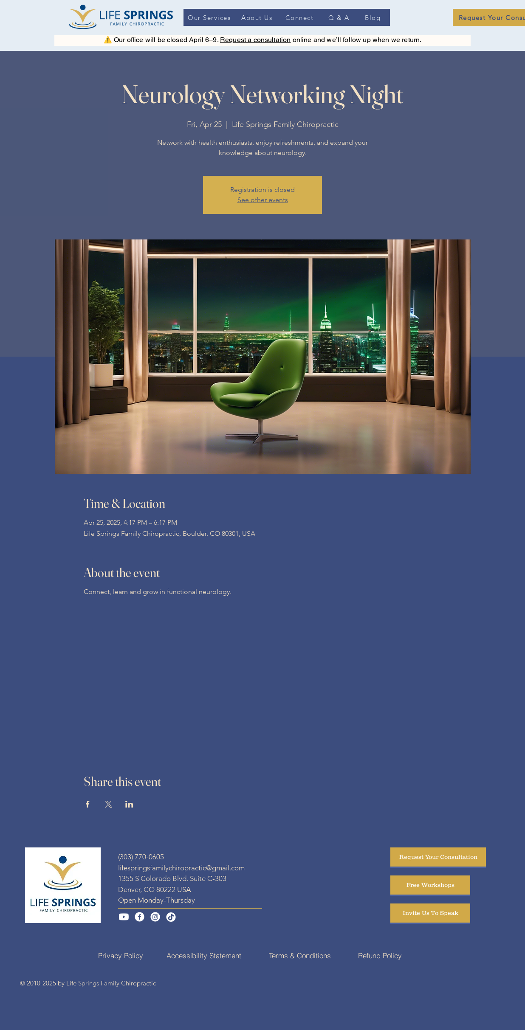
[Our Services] (210, 17)
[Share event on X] (108, 804)
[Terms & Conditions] (299, 955)
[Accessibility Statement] (204, 955)
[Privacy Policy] (120, 955)
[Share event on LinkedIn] (129, 804)
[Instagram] (155, 917)
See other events (262, 200)
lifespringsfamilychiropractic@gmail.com (181, 868)
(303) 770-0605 (141, 857)
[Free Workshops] (430, 885)
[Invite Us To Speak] (430, 913)
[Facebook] (139, 917)
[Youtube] (124, 917)
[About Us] (258, 17)
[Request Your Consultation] (438, 857)
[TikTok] (171, 917)
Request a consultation (255, 40)
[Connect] (300, 17)
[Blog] (374, 17)
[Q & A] (340, 17)
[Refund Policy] (380, 955)
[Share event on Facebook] (88, 804)
